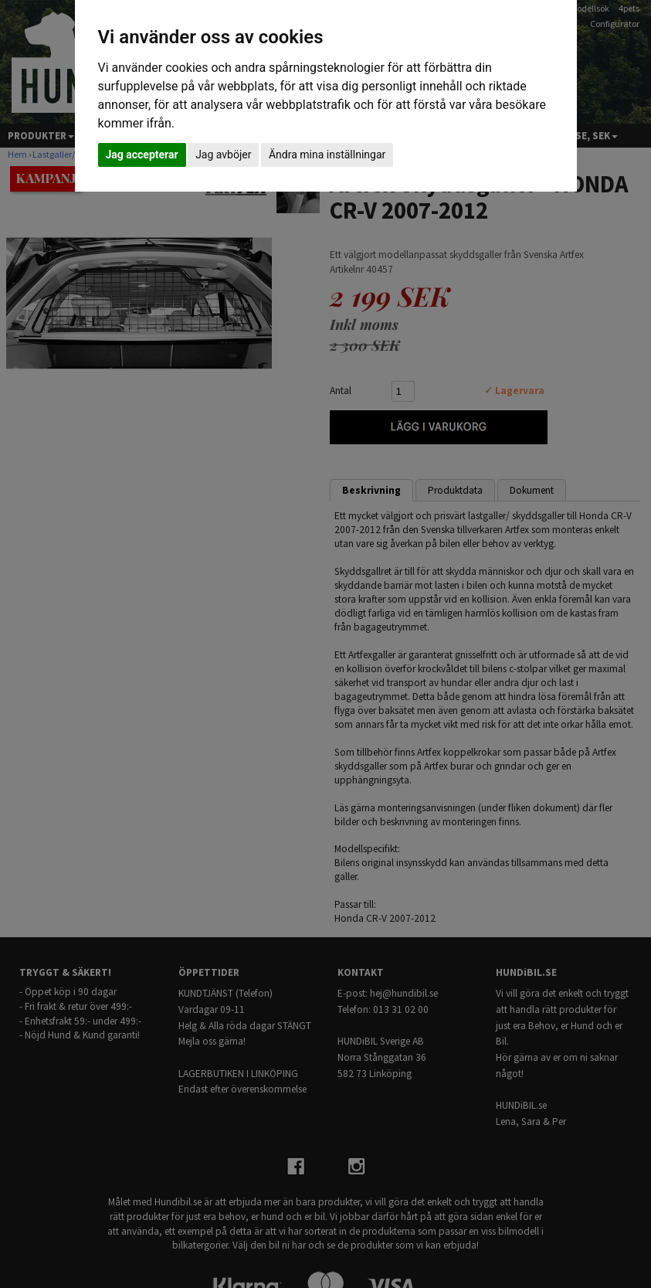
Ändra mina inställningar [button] (327, 154)
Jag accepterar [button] (142, 154)
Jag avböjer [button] (223, 154)
